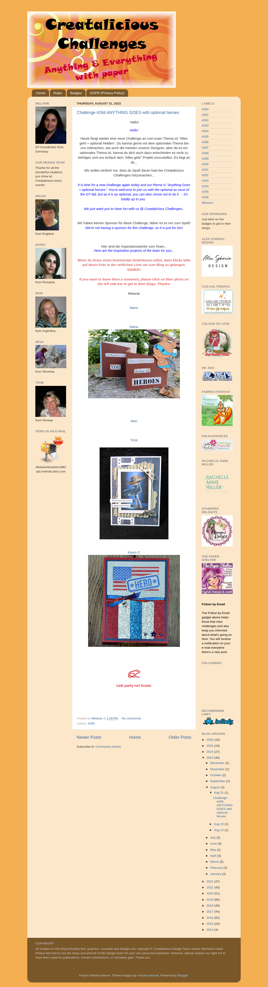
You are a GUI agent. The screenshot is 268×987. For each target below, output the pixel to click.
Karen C (134, 552)
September (218, 781)
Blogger (183, 975)
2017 (210, 911)
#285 (205, 136)
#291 (205, 169)
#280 (205, 109)
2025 (210, 745)
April (213, 855)
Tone (134, 440)
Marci (134, 308)
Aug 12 (219, 830)
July (213, 837)
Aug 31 (219, 792)
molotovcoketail (148, 975)
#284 (205, 131)
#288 (205, 153)
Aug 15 (219, 824)
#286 (205, 142)
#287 (205, 147)
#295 (205, 191)
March (215, 861)
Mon (134, 421)
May (213, 849)
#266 (91, 723)
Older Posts (180, 737)
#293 (205, 180)
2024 (210, 751)
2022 (210, 881)
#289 (205, 158)
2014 (210, 929)
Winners (207, 202)
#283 (205, 125)
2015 (210, 923)
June (214, 843)
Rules (57, 93)
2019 (210, 899)
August (215, 787)
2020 (210, 893)
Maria (134, 327)
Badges (76, 93)
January (216, 874)
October (216, 775)
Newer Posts (89, 737)
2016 (210, 917)
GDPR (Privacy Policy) (107, 93)
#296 (205, 197)
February (216, 867)
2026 (210, 739)
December (217, 763)
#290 (205, 164)
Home (40, 93)
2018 (210, 905)
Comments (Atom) (108, 746)
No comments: (132, 718)
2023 (210, 757)
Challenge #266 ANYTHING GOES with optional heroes (128, 112)
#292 (205, 175)
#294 (205, 186)
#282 (205, 120)
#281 (205, 114)
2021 (210, 887)
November (217, 769)
